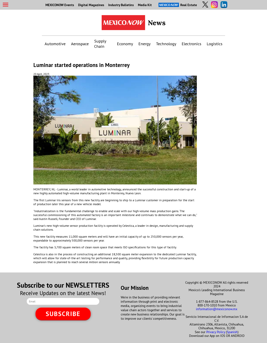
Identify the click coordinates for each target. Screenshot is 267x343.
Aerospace (80, 43)
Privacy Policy (215, 332)
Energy (144, 43)
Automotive (55, 43)
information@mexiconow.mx (216, 309)
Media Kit (145, 5)
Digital (91, 5)
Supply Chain (100, 43)
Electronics (191, 43)
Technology (166, 43)
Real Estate (178, 5)
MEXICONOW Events (59, 5)
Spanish (232, 332)
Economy (125, 43)
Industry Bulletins (121, 5)
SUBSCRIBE (63, 314)
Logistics (214, 43)
